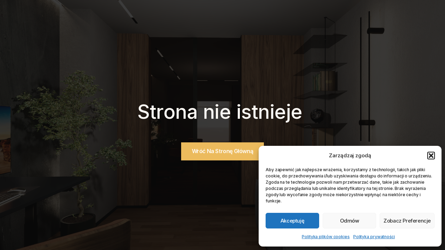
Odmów (349, 220)
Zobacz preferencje (407, 220)
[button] (431, 155)
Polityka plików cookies (326, 236)
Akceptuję (292, 220)
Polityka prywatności (374, 236)
